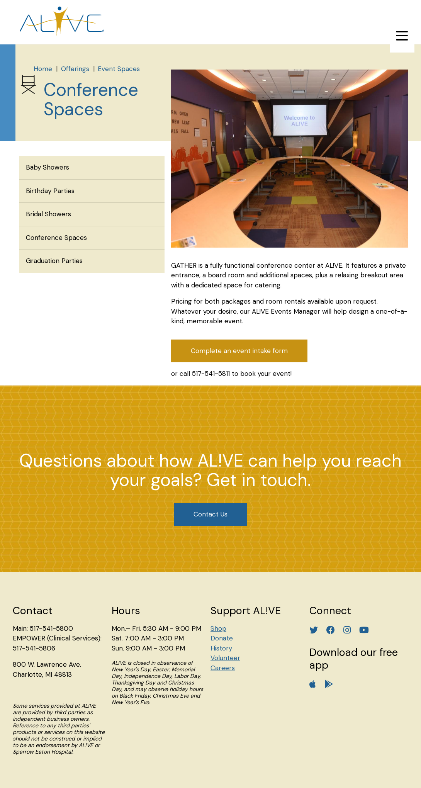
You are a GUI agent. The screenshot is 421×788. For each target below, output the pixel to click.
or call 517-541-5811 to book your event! (231, 373)
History (221, 648)
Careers (222, 668)
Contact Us (210, 514)
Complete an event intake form (239, 350)
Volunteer (225, 658)
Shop (218, 628)
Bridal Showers (48, 214)
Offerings (75, 69)
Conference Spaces (56, 237)
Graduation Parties (54, 260)
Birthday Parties (50, 191)
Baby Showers (47, 167)
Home (43, 69)
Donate (221, 638)
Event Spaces (119, 69)
